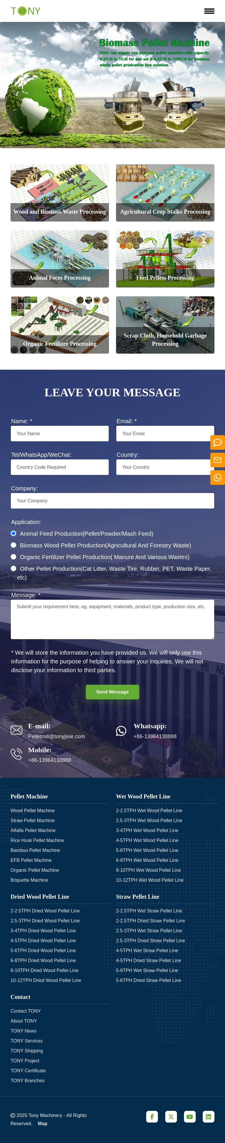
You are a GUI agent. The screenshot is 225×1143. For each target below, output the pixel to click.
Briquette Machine (29, 880)
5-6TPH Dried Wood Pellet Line (43, 950)
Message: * (25, 595)
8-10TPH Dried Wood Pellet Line (45, 970)
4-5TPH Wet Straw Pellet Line (147, 950)
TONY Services (27, 1040)
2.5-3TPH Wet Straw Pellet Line (149, 930)
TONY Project (25, 1060)
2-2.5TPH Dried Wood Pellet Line (45, 910)
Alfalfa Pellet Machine (33, 830)
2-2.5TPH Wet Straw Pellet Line (149, 910)
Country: (128, 455)
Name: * (21, 421)
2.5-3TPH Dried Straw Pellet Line (150, 940)
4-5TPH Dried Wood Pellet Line (43, 940)
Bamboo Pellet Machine (35, 850)
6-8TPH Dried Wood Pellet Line (43, 960)
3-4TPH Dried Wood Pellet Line (43, 930)
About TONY (24, 1021)
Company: (24, 488)
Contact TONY (26, 1011)
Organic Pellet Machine (35, 870)
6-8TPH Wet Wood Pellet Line (147, 860)
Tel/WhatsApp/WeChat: (41, 455)
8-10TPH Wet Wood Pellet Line (148, 870)
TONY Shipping (27, 1050)
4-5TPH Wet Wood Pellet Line (147, 840)
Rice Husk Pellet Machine (37, 840)
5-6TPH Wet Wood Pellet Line (147, 850)
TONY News (23, 1030)
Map (42, 1123)
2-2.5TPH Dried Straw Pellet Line (150, 920)
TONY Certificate (28, 1070)
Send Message (112, 691)
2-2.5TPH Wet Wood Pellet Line (149, 810)
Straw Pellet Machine (32, 820)
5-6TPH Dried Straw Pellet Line (148, 980)
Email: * (127, 421)
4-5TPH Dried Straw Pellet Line (148, 960)
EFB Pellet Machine (31, 860)
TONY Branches (28, 1080)
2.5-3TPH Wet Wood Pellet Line (149, 820)
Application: (26, 522)
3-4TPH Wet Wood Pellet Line (147, 830)
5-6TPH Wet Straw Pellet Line (147, 970)
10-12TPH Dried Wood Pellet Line (46, 980)
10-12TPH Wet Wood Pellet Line (150, 880)
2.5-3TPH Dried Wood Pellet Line (45, 920)
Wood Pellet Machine (33, 810)
